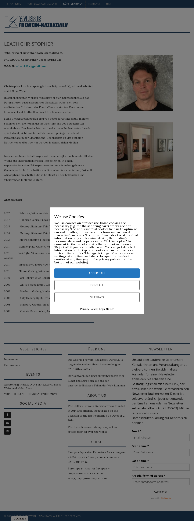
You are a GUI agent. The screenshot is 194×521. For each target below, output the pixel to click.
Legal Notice (106, 309)
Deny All (97, 285)
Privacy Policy (88, 309)
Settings (97, 297)
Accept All (97, 273)
